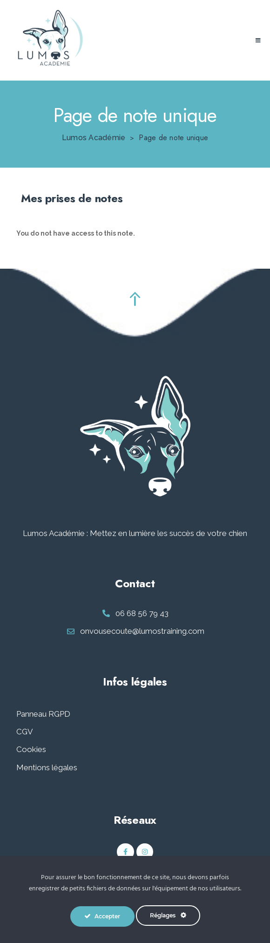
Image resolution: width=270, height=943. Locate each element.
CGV (24, 731)
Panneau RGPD (43, 714)
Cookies (31, 749)
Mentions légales (46, 767)
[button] (258, 40)
